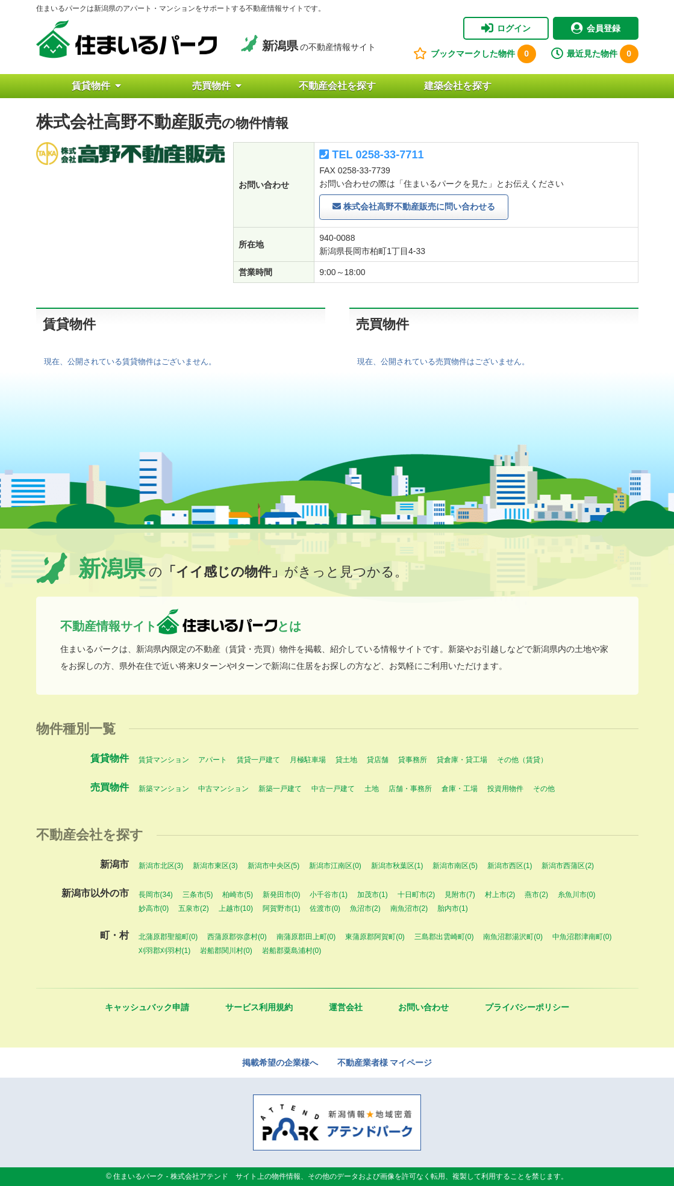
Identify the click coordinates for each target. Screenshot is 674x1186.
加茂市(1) (372, 894)
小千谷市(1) (329, 894)
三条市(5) (198, 894)
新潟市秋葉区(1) (397, 866)
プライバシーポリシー (527, 1007)
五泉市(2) (193, 908)
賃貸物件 (96, 86)
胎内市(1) (452, 908)
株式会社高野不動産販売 (413, 207)
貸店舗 (377, 760)
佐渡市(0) (325, 908)
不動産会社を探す (337, 86)
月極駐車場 (308, 760)
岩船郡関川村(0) (226, 950)
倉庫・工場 (460, 788)
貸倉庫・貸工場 (462, 760)
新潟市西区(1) (509, 866)
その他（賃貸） (522, 760)
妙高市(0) (154, 908)
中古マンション (223, 788)
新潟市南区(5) (455, 866)
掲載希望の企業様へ (280, 1062)
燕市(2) (536, 894)
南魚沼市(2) (409, 908)
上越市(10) (236, 908)
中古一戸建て (333, 788)
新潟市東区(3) (215, 866)
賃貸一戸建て (258, 760)
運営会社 (346, 1007)
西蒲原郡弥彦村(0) (237, 937)
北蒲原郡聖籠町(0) (168, 937)
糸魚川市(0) (577, 894)
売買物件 (217, 86)
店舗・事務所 (410, 788)
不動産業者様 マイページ (384, 1062)
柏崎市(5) (237, 894)
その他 (544, 788)
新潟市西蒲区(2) (567, 866)
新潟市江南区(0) (335, 866)
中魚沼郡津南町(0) (582, 937)
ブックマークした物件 (474, 54)
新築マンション (164, 788)
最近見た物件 (594, 54)
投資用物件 (505, 788)
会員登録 (595, 28)
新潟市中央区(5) (274, 866)
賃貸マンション (164, 760)
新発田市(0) (282, 894)
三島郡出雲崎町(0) (444, 937)
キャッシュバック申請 (147, 1007)
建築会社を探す (457, 86)
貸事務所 (412, 760)
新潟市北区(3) (161, 866)
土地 (371, 788)
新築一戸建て (280, 788)
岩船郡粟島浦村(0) (292, 950)
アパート (212, 760)
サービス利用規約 (259, 1007)
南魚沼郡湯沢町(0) (513, 937)
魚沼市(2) (365, 908)
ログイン (506, 28)
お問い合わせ (423, 1007)
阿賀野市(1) (282, 908)
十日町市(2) (416, 894)
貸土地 (346, 760)
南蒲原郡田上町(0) (306, 937)
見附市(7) (460, 894)
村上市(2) (500, 894)
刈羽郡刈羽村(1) (165, 950)
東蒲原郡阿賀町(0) (375, 937)
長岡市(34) (156, 894)
